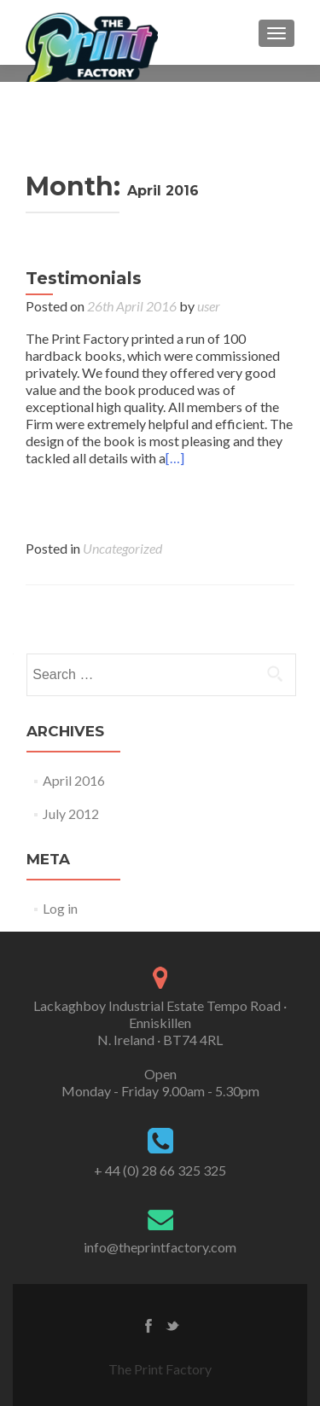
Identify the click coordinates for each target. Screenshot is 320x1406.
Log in (60, 908)
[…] (175, 458)
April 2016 (74, 780)
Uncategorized (122, 548)
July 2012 (71, 813)
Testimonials (84, 278)
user (208, 306)
